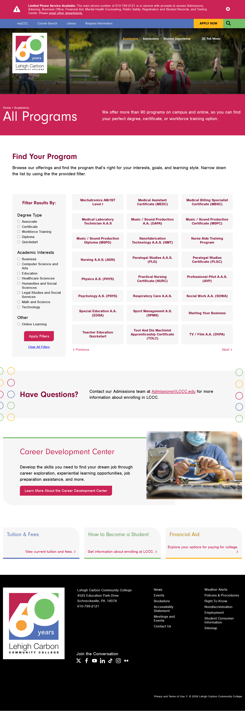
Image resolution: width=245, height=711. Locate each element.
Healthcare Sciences (38, 278)
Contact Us (162, 626)
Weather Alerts (215, 590)
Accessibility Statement (163, 609)
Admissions (151, 38)
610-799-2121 (88, 606)
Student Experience (177, 38)
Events (159, 595)
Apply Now (208, 23)
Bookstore (162, 601)
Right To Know (215, 601)
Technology (31, 307)
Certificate (30, 227)
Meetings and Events (164, 619)
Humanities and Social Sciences (39, 286)
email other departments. (66, 13)
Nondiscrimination (218, 607)
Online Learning (34, 324)
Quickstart (30, 242)
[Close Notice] (228, 9)
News (158, 590)
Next (227, 350)
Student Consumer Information (219, 620)
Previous (80, 350)
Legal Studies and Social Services (41, 295)
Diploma (28, 237)
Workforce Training (36, 232)
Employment (214, 613)
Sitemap (210, 628)
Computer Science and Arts (40, 266)
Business (29, 259)
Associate (29, 222)
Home (7, 108)
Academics (130, 38)
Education (30, 274)
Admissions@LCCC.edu (174, 391)
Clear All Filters (39, 347)
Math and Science (36, 302)
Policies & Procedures (221, 595)
